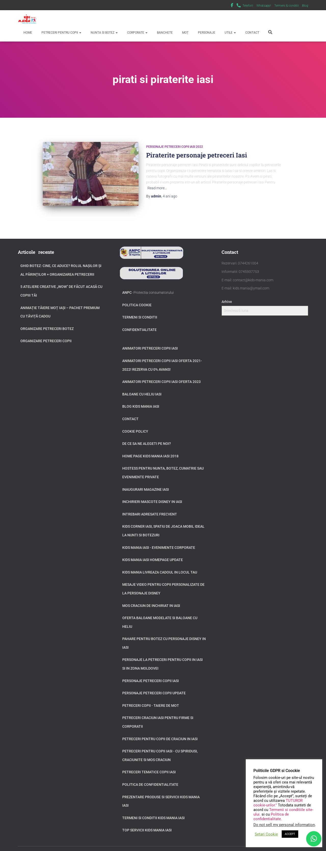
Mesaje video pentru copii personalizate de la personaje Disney (163, 583)
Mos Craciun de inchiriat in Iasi (151, 600)
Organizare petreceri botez (47, 323)
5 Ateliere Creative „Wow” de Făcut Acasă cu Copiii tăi (61, 285)
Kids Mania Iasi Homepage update (152, 554)
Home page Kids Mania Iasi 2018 (150, 450)
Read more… (157, 188)
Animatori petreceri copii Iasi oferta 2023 (161, 376)
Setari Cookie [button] (266, 834)
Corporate (136, 32)
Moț (184, 32)
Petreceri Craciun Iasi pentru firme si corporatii (157, 716)
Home (27, 32)
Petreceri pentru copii (61, 32)
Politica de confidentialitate (150, 779)
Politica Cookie (137, 299)
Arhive (227, 296)
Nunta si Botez (104, 32)
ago (170, 196)
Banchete (164, 32)
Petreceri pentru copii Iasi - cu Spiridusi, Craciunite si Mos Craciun (160, 749)
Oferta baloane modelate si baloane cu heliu (159, 616)
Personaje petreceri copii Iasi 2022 (174, 147)
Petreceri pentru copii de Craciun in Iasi (160, 733)
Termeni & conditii (286, 5)
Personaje (206, 32)
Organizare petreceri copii (46, 335)
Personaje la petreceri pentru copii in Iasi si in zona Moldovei (162, 658)
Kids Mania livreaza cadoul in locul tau (159, 566)
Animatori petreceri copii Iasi (150, 343)
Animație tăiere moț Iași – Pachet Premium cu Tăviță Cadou (60, 306)
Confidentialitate (139, 324)
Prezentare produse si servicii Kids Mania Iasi (161, 795)
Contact (251, 32)
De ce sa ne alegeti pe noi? (146, 438)
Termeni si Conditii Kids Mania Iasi (153, 812)
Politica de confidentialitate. (271, 816)
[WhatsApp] (313, 838)
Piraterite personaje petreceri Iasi (196, 155)
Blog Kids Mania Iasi (140, 401)
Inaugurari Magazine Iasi (145, 484)
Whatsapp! (263, 5)
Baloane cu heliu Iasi (141, 388)
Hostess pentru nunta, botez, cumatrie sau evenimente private (163, 467)
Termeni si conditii (139, 311)
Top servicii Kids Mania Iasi (147, 824)
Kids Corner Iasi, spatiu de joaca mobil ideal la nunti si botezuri (163, 525)
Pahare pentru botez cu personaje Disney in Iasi (164, 637)
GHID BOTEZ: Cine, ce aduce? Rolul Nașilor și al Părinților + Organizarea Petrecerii (60, 264)
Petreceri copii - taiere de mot (150, 700)
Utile (230, 32)
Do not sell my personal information (284, 824)
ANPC (127, 287)
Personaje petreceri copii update (154, 687)
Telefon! (247, 5)
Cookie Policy (135, 425)
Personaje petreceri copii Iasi (150, 675)
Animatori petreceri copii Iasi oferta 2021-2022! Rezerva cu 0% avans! (162, 359)
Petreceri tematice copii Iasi (149, 766)
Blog (305, 5)
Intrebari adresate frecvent (149, 508)
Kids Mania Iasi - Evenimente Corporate (158, 542)
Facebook (232, 6)
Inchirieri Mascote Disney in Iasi (152, 496)
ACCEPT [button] (290, 834)
